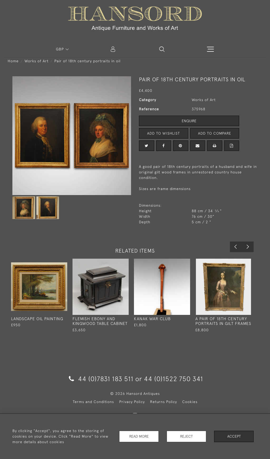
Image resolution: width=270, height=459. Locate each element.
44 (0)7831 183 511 (101, 378)
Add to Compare (214, 133)
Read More (139, 436)
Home (13, 61)
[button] (162, 49)
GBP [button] (60, 49)
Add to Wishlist (163, 133)
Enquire (189, 121)
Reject (186, 436)
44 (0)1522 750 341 (173, 378)
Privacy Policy (132, 402)
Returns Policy (163, 402)
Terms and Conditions (93, 402)
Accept (234, 436)
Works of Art (37, 61)
